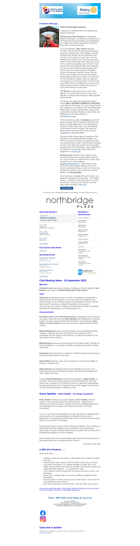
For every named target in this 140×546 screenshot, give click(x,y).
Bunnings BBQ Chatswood (47, 258)
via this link (76, 151)
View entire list (43, 243)
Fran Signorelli (43, 233)
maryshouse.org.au (68, 116)
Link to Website (66, 188)
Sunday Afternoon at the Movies (48, 264)
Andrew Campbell (48, 218)
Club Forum (42, 240)
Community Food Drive (46, 270)
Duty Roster (42, 250)
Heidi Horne (42, 226)
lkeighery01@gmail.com (70, 164)
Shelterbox (64, 133)
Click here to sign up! (45, 532)
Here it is (82, 185)
